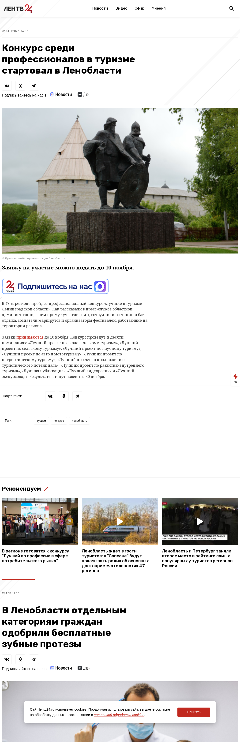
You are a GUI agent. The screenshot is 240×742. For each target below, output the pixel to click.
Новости (100, 8)
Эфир (139, 8)
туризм (41, 420)
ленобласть (79, 420)
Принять (194, 712)
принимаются (29, 337)
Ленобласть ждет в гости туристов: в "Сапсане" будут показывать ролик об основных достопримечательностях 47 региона (115, 561)
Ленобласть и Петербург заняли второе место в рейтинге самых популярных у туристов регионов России (197, 558)
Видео (121, 8)
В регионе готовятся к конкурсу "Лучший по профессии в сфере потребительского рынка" (35, 556)
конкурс (59, 420)
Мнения (159, 8)
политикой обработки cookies (119, 715)
